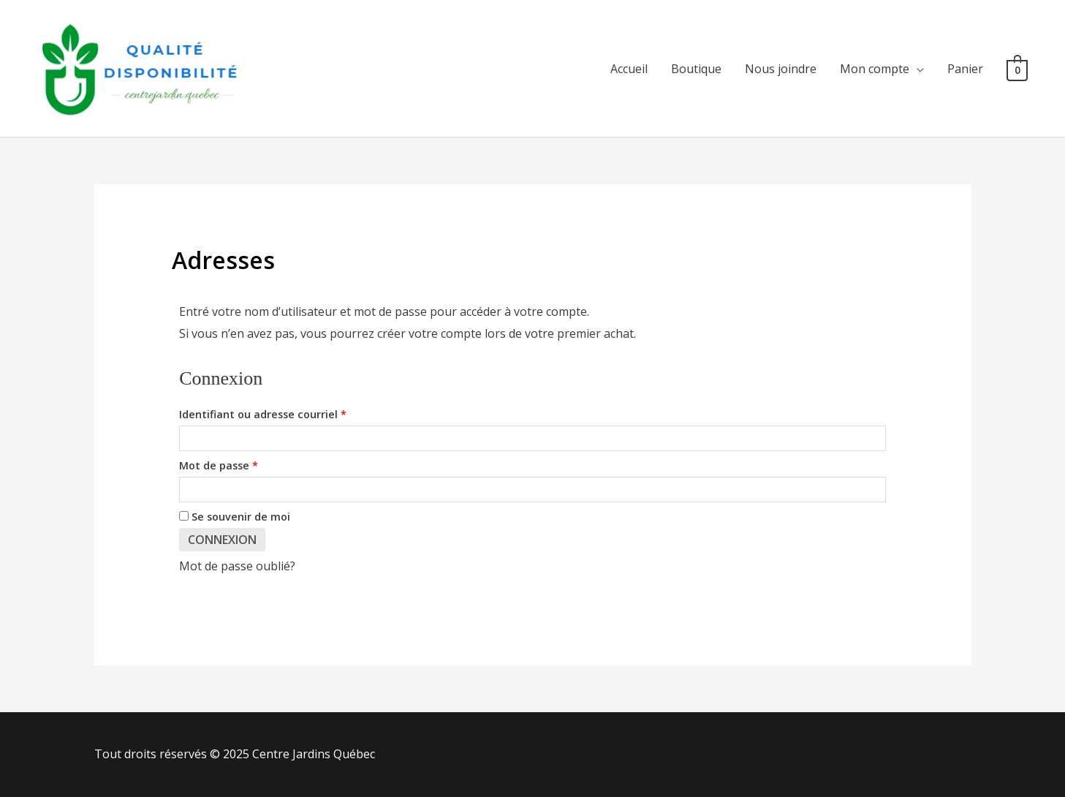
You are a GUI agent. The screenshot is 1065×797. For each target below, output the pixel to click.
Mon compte (874, 69)
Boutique (696, 69)
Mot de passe (248, 464)
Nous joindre (780, 69)
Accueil (629, 69)
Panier (965, 69)
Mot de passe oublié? (237, 566)
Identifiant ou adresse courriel (292, 412)
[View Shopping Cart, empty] (1017, 69)
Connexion (222, 540)
